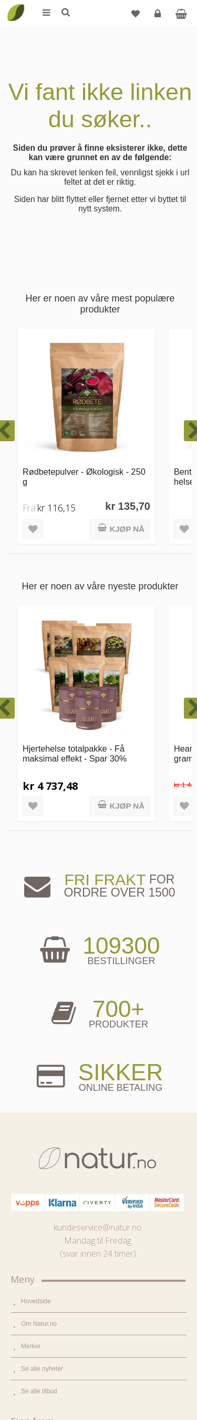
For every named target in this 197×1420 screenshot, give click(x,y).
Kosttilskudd (38, 1054)
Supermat (34, 1032)
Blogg (29, 1151)
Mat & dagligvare (44, 1009)
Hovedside (36, 867)
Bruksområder (40, 1174)
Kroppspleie (37, 1077)
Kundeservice (40, 1325)
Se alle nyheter (42, 935)
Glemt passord (41, 1303)
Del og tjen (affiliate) (49, 1219)
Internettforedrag (44, 1196)
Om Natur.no (39, 890)
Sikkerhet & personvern (54, 1370)
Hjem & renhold (43, 1099)
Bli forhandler (39, 1241)
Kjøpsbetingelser (44, 1348)
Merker (30, 912)
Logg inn (159, 17)
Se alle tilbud (39, 957)
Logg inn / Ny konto (48, 1280)
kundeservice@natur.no (98, 794)
